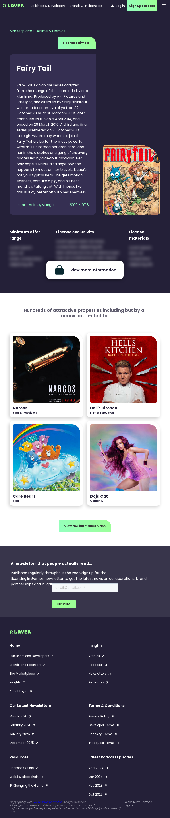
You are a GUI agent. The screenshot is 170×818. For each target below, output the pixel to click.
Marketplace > (23, 31)
